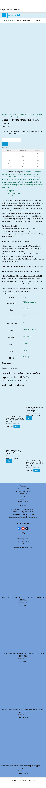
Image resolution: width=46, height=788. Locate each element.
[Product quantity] (11, 140)
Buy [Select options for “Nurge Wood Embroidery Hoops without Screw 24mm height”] (29, 418)
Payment (23, 499)
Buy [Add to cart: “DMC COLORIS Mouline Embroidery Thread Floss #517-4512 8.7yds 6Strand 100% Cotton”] (16, 426)
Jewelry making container (10, 182)
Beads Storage (27, 336)
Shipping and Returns (23, 491)
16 (23, 323)
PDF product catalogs (23, 541)
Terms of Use (23, 494)
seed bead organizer (30, 185)
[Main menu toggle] (4, 15)
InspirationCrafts (10, 9)
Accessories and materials (10, 114)
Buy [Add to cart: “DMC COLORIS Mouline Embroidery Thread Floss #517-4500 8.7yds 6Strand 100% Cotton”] (36, 470)
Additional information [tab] (13, 193)
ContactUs (23, 486)
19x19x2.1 (26, 309)
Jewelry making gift (25, 182)
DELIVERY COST (23, 489)
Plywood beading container (14, 185)
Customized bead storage (30, 179)
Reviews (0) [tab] (9, 196)
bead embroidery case (36, 177)
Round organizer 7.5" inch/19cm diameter (24, 117)
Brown (25, 350)
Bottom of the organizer (27, 114)
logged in (13, 380)
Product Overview (23, 544)
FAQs (23, 496)
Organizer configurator (25, 174)
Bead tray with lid (7, 179)
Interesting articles (23, 539)
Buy (5, 144)
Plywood (25, 316)
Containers (18, 179)
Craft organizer (28, 357)
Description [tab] (10, 191)
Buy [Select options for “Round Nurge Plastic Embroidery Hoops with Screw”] (9, 461)
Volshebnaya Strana (29, 302)
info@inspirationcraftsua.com (27, 517)
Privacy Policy (23, 501)
